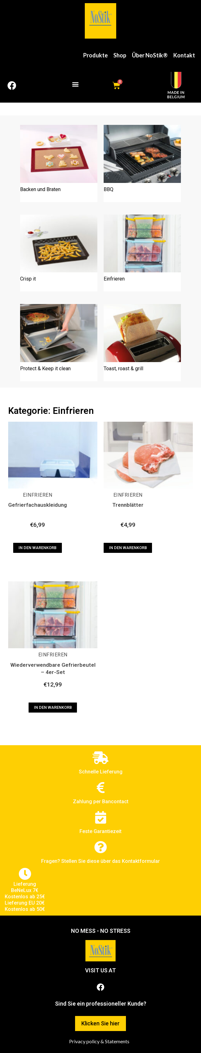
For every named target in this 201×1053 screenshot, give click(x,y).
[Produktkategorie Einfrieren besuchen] (142, 253)
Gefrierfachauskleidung (37, 505)
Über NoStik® (150, 55)
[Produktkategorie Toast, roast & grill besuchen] (142, 342)
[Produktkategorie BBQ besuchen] (142, 163)
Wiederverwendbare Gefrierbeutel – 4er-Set (52, 668)
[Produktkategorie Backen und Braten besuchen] (58, 163)
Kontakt (184, 55)
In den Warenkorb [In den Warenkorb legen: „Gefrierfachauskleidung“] (38, 547)
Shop (119, 55)
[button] (75, 84)
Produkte (95, 55)
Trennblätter (128, 505)
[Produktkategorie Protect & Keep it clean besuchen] (58, 342)
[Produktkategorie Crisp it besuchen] (58, 253)
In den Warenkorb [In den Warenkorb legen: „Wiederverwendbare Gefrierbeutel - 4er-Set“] (53, 707)
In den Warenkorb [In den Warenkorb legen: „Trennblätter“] (128, 547)
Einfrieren (37, 495)
